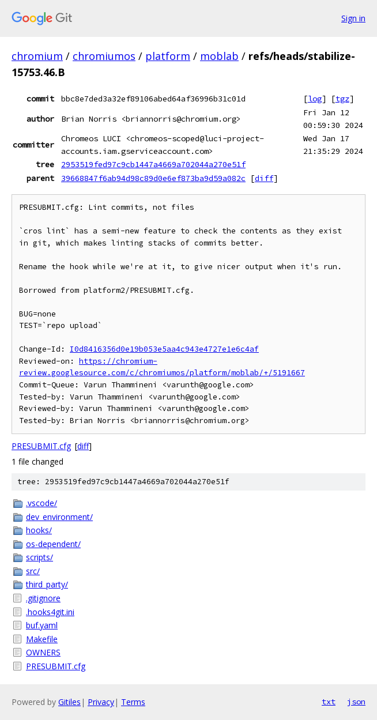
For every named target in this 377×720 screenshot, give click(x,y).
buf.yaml (42, 625)
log (315, 98)
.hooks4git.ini (50, 611)
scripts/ (39, 557)
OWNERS (43, 652)
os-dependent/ (53, 543)
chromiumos (104, 56)
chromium (37, 56)
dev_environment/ (59, 516)
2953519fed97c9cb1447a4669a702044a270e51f (153, 164)
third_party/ (47, 584)
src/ (33, 571)
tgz (342, 98)
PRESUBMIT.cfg (41, 445)
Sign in (353, 18)
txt (328, 701)
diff (264, 178)
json (356, 701)
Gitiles (69, 701)
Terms (133, 701)
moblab (219, 56)
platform (167, 56)
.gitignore (43, 598)
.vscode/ (41, 502)
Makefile (42, 639)
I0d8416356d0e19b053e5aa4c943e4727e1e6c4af (164, 349)
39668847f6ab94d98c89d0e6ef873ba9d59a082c (153, 178)
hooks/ (39, 530)
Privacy (101, 701)
